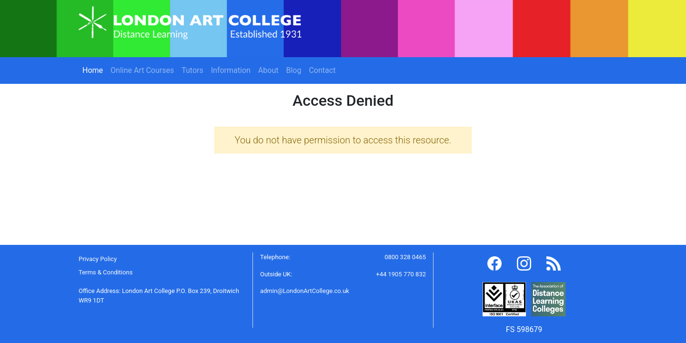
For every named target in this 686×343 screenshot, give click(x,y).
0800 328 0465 (405, 257)
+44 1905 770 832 (401, 274)
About (268, 70)
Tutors (192, 70)
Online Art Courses (142, 70)
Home (94, 69)
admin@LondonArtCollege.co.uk (304, 290)
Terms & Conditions (105, 272)
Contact (322, 70)
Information (231, 70)
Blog (293, 70)
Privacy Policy (98, 258)
